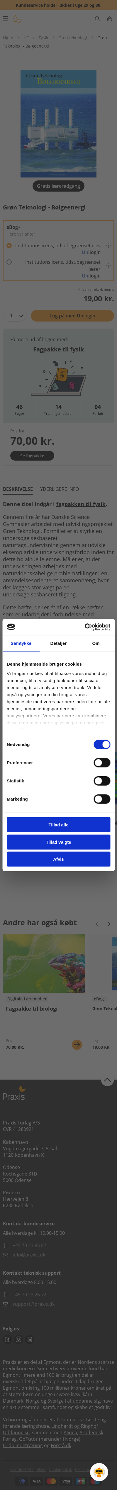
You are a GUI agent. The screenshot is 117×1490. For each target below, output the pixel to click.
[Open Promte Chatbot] (99, 1472)
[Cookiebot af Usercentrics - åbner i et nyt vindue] (84, 627)
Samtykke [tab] (21, 643)
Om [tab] (96, 643)
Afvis (58, 859)
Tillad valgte (58, 841)
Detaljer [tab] (58, 643)
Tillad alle (58, 824)
